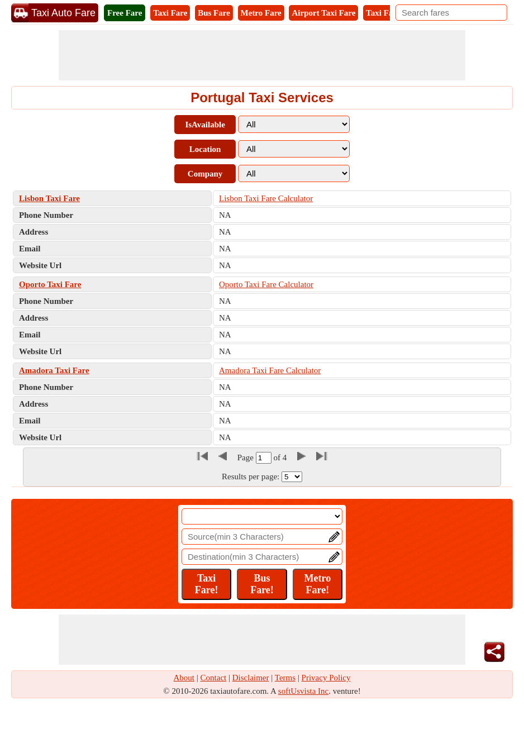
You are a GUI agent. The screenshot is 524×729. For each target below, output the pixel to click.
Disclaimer (250, 677)
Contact (214, 677)
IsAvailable (205, 124)
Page (246, 457)
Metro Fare (261, 12)
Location (205, 149)
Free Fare (124, 12)
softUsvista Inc (303, 691)
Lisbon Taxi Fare (49, 198)
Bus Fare (214, 12)
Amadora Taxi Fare (54, 370)
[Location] (262, 516)
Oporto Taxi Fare (50, 284)
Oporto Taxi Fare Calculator (266, 284)
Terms (285, 677)
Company (205, 173)
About (184, 677)
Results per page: (250, 476)
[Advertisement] (262, 55)
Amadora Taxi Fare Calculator (270, 370)
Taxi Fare (170, 12)
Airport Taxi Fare (323, 12)
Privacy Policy (326, 677)
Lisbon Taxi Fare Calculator (266, 198)
